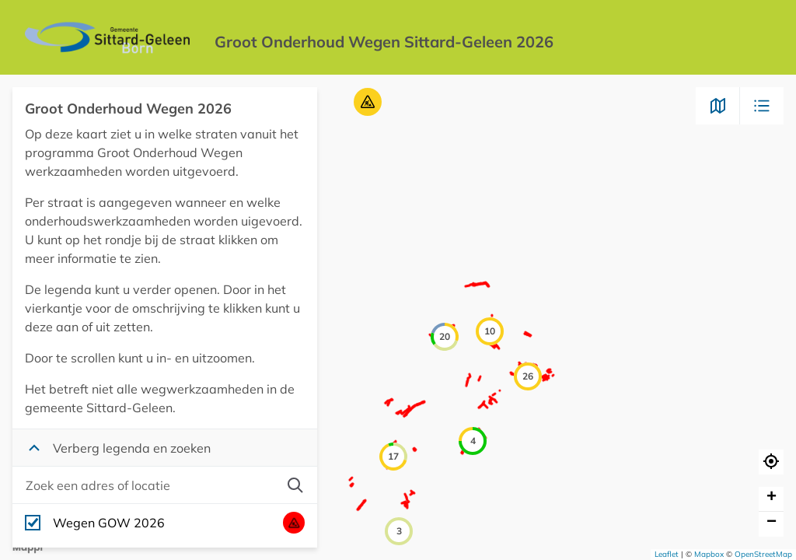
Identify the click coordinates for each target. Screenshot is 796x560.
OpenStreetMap (763, 554)
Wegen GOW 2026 (109, 522)
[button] (368, 102)
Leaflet (667, 554)
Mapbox (709, 554)
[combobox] (149, 485)
